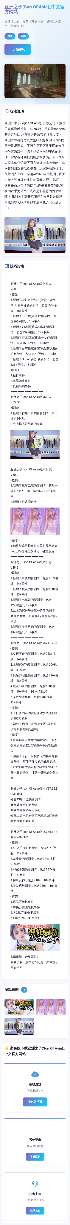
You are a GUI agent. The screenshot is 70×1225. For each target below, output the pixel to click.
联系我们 (35, 1210)
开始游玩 (19, 49)
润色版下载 (35, 1102)
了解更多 (35, 1156)
